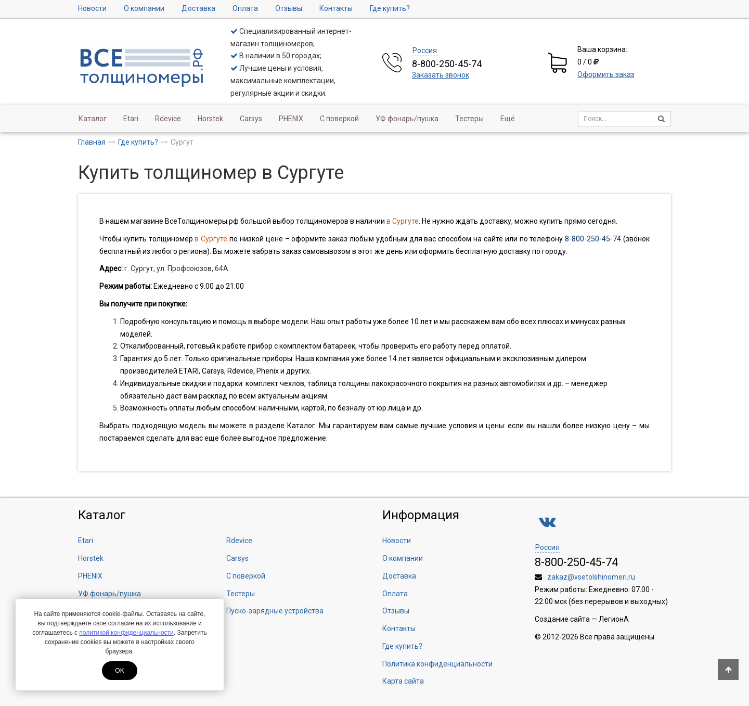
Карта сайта (403, 681)
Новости (92, 8)
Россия (424, 50)
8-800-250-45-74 (593, 239)
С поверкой (339, 118)
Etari (130, 118)
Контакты (336, 8)
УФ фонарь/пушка (407, 118)
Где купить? (390, 8)
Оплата (245, 8)
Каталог (93, 118)
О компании (144, 8)
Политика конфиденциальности (437, 664)
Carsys (251, 118)
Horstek (210, 118)
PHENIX (291, 118)
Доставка (198, 8)
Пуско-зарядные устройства (275, 611)
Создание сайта (562, 619)
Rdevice (168, 118)
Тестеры (469, 118)
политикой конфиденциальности (126, 632)
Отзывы (288, 8)
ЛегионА (614, 619)
